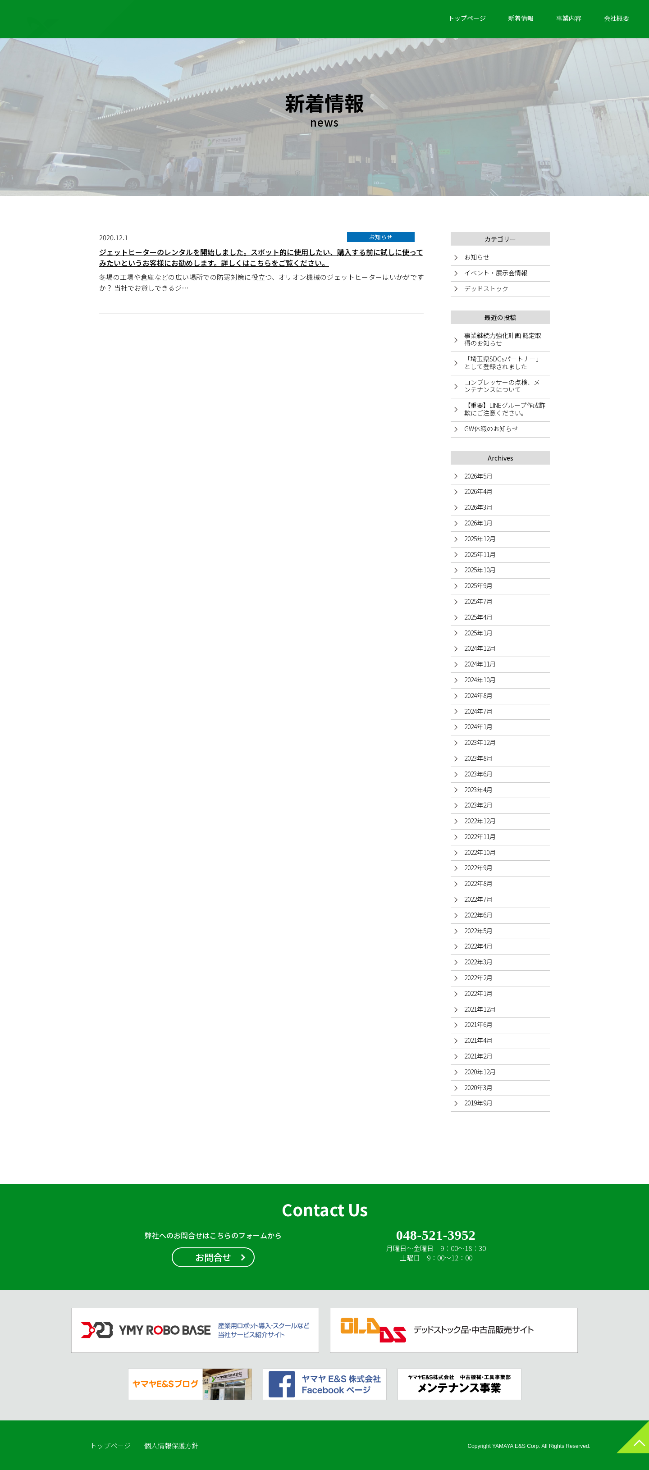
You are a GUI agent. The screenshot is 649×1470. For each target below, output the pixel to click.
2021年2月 (478, 1055)
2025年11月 (480, 554)
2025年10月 (480, 569)
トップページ (467, 18)
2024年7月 (478, 711)
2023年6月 (478, 773)
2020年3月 (478, 1087)
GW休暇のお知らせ (491, 428)
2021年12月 (480, 1008)
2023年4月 (478, 789)
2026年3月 (478, 506)
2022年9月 (478, 867)
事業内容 (568, 18)
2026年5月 (478, 475)
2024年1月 (478, 726)
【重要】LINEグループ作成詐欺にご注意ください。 (504, 409)
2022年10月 (480, 852)
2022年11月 (480, 836)
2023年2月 (478, 804)
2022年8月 (478, 883)
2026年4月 (478, 491)
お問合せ (213, 1257)
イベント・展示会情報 (495, 272)
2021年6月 (478, 1024)
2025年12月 (480, 538)
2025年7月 (478, 601)
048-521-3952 (435, 1236)
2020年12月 (480, 1071)
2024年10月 (480, 679)
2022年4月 (478, 945)
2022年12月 (480, 820)
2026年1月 (478, 522)
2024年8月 (478, 695)
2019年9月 (478, 1102)
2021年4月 (478, 1040)
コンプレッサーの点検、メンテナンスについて (502, 386)
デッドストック (486, 288)
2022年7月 (478, 899)
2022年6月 (478, 914)
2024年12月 (480, 648)
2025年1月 (478, 632)
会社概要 (616, 18)
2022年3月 (478, 961)
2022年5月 (478, 930)
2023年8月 (478, 757)
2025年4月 (478, 616)
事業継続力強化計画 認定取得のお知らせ (502, 339)
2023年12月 (480, 742)
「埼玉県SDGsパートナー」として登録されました (503, 362)
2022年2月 (478, 977)
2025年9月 (478, 585)
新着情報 (521, 18)
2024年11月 (480, 663)
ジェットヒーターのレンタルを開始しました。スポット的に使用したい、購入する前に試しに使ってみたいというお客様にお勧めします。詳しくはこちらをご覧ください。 (261, 257)
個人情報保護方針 (171, 1445)
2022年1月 (478, 993)
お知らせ (476, 256)
